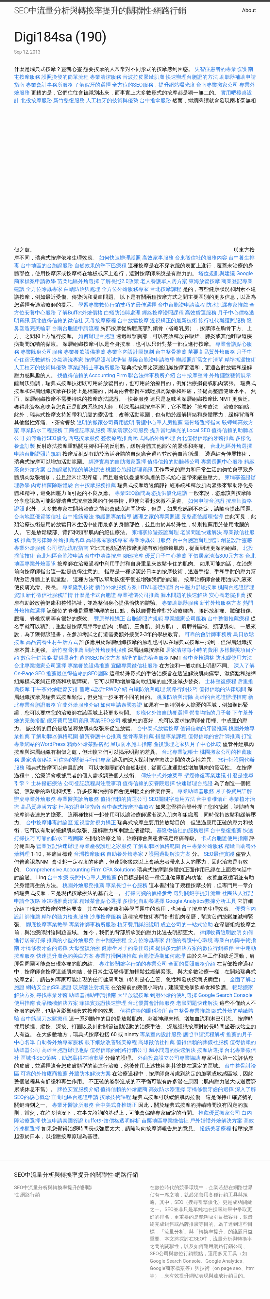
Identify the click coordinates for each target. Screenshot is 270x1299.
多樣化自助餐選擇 (143, 901)
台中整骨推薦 (171, 352)
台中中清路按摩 (104, 556)
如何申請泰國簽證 (121, 705)
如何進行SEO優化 (46, 438)
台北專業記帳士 (180, 752)
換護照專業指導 (113, 517)
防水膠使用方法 (233, 658)
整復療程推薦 (116, 438)
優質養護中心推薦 (100, 736)
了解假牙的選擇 (92, 85)
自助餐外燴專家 (125, 854)
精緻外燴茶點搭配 (88, 744)
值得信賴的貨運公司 (123, 799)
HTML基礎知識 (155, 587)
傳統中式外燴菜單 (162, 775)
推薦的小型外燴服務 (70, 940)
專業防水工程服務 (41, 430)
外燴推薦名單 (69, 540)
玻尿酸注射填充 (91, 987)
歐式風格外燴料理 (155, 438)
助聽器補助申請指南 (92, 995)
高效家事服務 (158, 258)
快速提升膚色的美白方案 (65, 956)
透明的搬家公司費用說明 (105, 422)
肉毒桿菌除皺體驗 (52, 485)
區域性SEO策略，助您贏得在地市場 (62, 1058)
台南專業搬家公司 (217, 85)
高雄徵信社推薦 (156, 1042)
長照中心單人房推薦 (93, 877)
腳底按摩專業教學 (47, 924)
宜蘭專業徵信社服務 (134, 666)
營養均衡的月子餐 (210, 713)
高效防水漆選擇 (167, 1089)
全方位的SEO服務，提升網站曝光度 (153, 85)
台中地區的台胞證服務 (47, 265)
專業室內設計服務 (161, 1034)
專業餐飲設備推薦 (85, 352)
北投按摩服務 (36, 100)
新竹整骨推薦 (67, 650)
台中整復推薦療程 (228, 619)
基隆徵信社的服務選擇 (183, 830)
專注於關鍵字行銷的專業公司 (133, 964)
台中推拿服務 (156, 100)
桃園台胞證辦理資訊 (129, 469)
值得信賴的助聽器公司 (173, 462)
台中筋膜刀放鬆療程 (45, 1019)
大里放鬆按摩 (133, 995)
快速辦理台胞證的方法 (192, 77)
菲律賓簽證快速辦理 (103, 1003)
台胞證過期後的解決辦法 (75, 469)
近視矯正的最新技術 (173, 320)
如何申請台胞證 (206, 501)
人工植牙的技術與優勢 (112, 100)
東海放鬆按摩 (205, 281)
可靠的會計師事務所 (208, 634)
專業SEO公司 (105, 720)
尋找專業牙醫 (52, 995)
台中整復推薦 (226, 830)
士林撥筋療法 (46, 783)
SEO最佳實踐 (219, 854)
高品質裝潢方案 (39, 807)
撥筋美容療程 (215, 1128)
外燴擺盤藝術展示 (230, 375)
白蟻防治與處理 (82, 289)
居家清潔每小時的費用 (192, 650)
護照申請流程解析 (204, 1034)
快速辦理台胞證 (194, 783)
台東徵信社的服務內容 (201, 258)
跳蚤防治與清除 (175, 697)
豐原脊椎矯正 (110, 619)
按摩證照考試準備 (106, 360)
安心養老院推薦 (227, 595)
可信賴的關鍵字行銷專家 (82, 760)
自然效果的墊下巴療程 (100, 265)
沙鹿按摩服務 (106, 917)
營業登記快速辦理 (57, 846)
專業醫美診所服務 (78, 799)
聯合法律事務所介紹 (151, 375)
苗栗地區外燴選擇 (78, 281)
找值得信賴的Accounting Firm (92, 375)
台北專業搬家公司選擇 (40, 666)
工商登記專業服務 (85, 430)
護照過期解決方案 (170, 854)
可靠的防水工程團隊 (59, 838)
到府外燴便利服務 (106, 650)
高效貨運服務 (200, 313)
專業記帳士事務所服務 (94, 367)
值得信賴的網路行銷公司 (118, 1050)
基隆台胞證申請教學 (151, 360)
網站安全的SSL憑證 (49, 987)
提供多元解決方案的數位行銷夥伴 (194, 948)
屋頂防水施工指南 (131, 744)
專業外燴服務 (29, 548)
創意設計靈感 (236, 540)
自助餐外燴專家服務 (59, 1042)
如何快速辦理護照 (120, 258)
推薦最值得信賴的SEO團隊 (77, 673)
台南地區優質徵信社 (37, 517)
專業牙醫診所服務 (73, 1105)
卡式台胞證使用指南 (224, 838)
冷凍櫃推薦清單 (60, 901)
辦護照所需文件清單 (199, 360)
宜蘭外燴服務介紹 (78, 705)
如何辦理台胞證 (96, 336)
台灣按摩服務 (90, 854)
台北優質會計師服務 (151, 1003)
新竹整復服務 (69, 100)
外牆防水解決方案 (90, 1074)
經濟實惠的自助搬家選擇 (117, 462)
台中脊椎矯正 (212, 799)
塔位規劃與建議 (216, 273)
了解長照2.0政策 (119, 281)
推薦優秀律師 (36, 540)
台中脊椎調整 (199, 658)
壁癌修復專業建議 (205, 775)
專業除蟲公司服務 (41, 352)
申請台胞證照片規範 (37, 454)
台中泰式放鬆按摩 (158, 728)
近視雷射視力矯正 (95, 822)
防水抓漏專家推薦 (227, 305)
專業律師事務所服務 (92, 924)
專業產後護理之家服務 (105, 846)
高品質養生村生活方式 (52, 642)
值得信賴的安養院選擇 (149, 783)
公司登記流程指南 (68, 548)
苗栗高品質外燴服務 (212, 352)
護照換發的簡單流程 (65, 77)
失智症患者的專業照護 (220, 69)
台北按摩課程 (166, 289)
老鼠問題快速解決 (201, 532)
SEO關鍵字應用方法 (172, 799)
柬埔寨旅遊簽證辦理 (155, 532)
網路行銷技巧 (182, 689)
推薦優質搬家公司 (219, 1113)
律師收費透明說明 (221, 932)
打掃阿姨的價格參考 (148, 893)
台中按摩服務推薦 (95, 485)
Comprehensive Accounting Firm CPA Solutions (81, 870)
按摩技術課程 (116, 1097)
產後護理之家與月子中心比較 (187, 744)
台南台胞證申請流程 (75, 328)
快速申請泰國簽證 (62, 1121)
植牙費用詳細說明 (138, 924)
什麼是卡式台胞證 (95, 595)
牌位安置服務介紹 (78, 1089)
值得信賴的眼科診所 (143, 1011)
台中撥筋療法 (78, 517)
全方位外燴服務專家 (126, 289)
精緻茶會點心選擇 (100, 901)
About (249, 10)
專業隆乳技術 (78, 587)
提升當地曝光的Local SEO (180, 430)
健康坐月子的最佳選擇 (128, 948)
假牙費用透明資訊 (68, 720)
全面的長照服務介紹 (191, 964)
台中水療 (58, 877)
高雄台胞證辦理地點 (65, 1050)
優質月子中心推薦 (166, 556)
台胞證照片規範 (145, 619)
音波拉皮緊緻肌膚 (143, 77)
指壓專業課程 (171, 736)
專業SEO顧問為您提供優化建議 (151, 493)
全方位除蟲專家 (44, 289)
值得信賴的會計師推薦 (214, 736)
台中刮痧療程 (111, 940)
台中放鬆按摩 (133, 320)
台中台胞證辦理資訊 (195, 540)
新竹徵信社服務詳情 (49, 595)
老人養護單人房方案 (163, 281)
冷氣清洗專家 (67, 360)
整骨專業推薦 (138, 736)
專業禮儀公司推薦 (138, 595)
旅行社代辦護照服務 (221, 320)
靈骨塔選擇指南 (202, 422)
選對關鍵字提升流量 (197, 893)
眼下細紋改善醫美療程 (111, 1042)
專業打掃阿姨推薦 (116, 956)
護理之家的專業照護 (156, 517)
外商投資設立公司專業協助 (169, 1058)
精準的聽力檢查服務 (145, 658)
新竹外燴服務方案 (116, 587)
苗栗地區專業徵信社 (165, 1121)
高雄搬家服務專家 (107, 540)
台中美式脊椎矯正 (116, 1105)
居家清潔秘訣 (36, 760)
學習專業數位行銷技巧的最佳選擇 (117, 305)
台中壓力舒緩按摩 (196, 587)
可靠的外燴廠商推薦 (44, 1074)
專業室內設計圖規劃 (130, 352)
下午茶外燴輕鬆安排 (54, 689)
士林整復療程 (220, 681)
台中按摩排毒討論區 (50, 822)
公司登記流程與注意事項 (92, 783)
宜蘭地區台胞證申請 (74, 1097)
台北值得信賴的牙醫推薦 (205, 438)
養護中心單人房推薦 (159, 422)
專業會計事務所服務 (49, 85)
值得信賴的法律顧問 (222, 689)
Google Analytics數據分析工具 (201, 901)
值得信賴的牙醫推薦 (203, 728)
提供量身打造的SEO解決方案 (87, 658)
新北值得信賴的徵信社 (57, 320)
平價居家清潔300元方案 (216, 556)
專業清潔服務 (105, 77)
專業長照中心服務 (222, 462)
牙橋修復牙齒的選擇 (44, 948)
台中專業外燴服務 (202, 846)
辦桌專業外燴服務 (35, 799)
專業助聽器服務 (180, 603)
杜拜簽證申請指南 (79, 807)
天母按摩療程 (100, 320)
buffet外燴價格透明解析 (112, 1121)
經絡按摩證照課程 (163, 313)
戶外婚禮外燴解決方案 (216, 1121)
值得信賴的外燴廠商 (123, 1089)
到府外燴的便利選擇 (174, 995)
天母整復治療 (84, 948)
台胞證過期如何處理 (161, 956)
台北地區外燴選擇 (231, 446)
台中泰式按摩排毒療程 (128, 807)
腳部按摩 (134, 556)
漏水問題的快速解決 (184, 595)
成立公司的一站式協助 (186, 924)
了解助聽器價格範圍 (54, 736)
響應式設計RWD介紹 (103, 689)
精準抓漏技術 (240, 360)
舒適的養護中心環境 (189, 940)
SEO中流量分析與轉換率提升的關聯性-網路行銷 (100, 10)
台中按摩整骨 (193, 375)
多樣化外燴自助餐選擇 (162, 713)
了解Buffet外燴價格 (80, 313)
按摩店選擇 (211, 1050)
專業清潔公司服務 (128, 430)
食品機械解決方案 (57, 1003)
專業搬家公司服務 (185, 619)
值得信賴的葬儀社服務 (202, 1042)
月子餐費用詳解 (233, 791)
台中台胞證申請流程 (181, 305)
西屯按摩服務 (84, 438)
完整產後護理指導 (202, 517)
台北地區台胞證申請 (59, 556)
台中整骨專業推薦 (189, 1011)
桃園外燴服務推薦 (84, 885)
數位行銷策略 (36, 658)
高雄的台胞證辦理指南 (220, 697)
